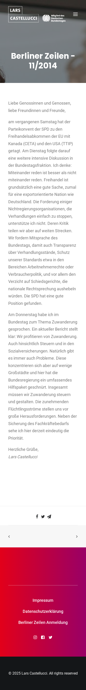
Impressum (43, 600)
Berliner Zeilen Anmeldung (43, 622)
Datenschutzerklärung (43, 611)
